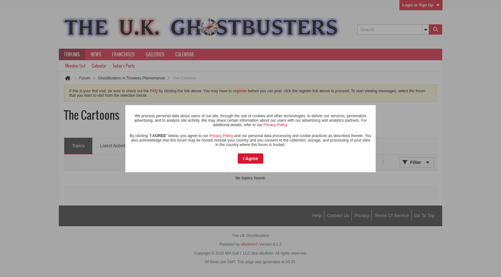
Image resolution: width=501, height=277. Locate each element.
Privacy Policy (275, 125)
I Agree (250, 158)
